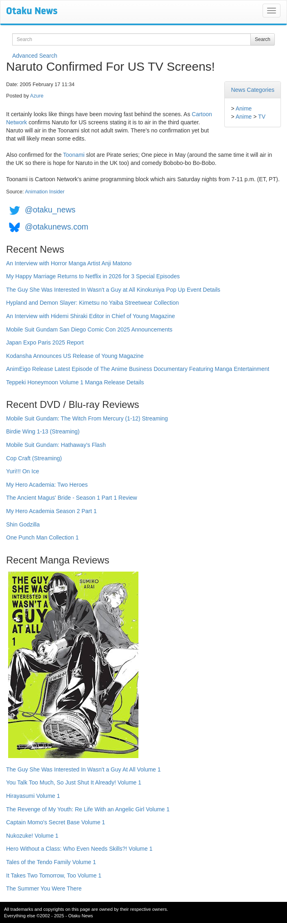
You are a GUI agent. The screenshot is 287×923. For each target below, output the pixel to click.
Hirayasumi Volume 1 (33, 796)
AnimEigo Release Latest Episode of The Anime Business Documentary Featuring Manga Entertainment (137, 369)
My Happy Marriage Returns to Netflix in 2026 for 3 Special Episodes (93, 276)
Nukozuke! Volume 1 (32, 835)
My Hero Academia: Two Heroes (47, 484)
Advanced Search (34, 55)
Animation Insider (44, 192)
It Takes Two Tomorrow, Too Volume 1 (53, 875)
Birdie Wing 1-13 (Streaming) (43, 431)
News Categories (252, 90)
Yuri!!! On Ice (22, 471)
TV (261, 116)
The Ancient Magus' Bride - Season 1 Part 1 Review (71, 497)
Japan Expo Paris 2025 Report (45, 342)
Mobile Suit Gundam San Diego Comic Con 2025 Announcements (89, 329)
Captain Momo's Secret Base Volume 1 (55, 822)
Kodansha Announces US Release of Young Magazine (75, 356)
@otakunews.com (56, 226)
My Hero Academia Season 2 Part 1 (51, 511)
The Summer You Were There (43, 888)
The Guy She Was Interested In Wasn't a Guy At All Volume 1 (83, 769)
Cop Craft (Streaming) (34, 458)
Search (262, 39)
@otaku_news (50, 209)
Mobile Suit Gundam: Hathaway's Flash (56, 445)
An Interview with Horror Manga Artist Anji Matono (68, 263)
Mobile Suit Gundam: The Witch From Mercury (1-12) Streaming (87, 418)
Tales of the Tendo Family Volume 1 (51, 862)
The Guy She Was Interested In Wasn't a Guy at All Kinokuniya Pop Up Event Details (113, 289)
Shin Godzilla (23, 524)
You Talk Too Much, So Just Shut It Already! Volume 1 (73, 782)
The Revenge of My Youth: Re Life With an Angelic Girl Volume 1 (88, 809)
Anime (244, 108)
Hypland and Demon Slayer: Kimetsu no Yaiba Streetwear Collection (92, 302)
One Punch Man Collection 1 (42, 537)
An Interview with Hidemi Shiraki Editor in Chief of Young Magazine (90, 316)
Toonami (74, 155)
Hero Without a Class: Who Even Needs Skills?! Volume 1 (79, 848)
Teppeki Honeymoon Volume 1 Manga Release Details (75, 382)
